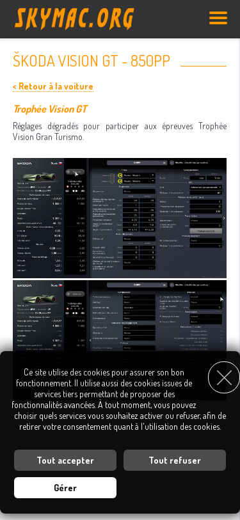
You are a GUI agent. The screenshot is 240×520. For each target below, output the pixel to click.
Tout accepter (65, 460)
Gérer (65, 487)
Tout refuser (174, 460)
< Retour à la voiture (53, 86)
